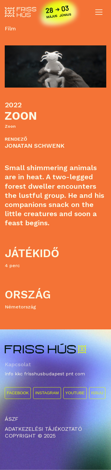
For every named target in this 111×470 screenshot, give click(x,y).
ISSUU (97, 393)
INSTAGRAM (47, 393)
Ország (28, 294)
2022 (13, 105)
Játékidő (32, 253)
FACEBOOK (18, 393)
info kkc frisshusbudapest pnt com (45, 374)
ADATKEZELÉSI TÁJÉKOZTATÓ (43, 429)
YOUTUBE (75, 393)
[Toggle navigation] (98, 12)
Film (10, 28)
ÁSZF (11, 419)
